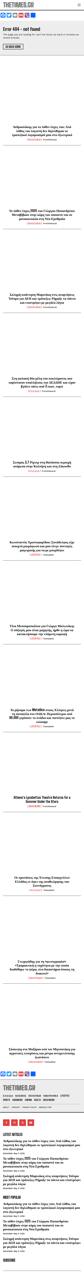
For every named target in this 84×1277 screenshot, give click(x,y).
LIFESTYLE (35, 555)
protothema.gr (50, 140)
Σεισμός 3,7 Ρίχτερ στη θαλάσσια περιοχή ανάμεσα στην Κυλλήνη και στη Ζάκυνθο (42, 464)
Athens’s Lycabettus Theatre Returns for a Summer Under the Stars (42, 799)
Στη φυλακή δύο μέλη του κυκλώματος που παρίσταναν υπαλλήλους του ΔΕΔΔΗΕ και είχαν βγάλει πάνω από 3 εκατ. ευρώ (42, 382)
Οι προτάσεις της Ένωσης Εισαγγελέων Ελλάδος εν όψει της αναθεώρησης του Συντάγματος (42, 881)
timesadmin (48, 555)
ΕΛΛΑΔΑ (34, 391)
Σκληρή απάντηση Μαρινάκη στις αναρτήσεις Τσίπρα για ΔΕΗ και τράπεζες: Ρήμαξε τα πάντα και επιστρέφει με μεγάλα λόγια (42, 298)
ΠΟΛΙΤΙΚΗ (34, 139)
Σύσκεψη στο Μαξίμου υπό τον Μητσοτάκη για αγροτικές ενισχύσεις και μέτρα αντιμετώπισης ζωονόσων (42, 1053)
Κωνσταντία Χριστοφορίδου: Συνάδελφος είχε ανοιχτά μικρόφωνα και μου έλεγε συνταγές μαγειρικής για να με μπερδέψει (42, 546)
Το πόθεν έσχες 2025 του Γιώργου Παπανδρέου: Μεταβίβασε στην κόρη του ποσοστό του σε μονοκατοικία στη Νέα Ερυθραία (42, 215)
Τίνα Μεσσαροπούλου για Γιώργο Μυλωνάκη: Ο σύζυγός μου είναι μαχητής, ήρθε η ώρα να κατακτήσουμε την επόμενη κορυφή (42, 630)
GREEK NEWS (34, 806)
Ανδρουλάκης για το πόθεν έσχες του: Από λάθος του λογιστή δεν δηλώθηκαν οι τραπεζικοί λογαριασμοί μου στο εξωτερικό (42, 131)
